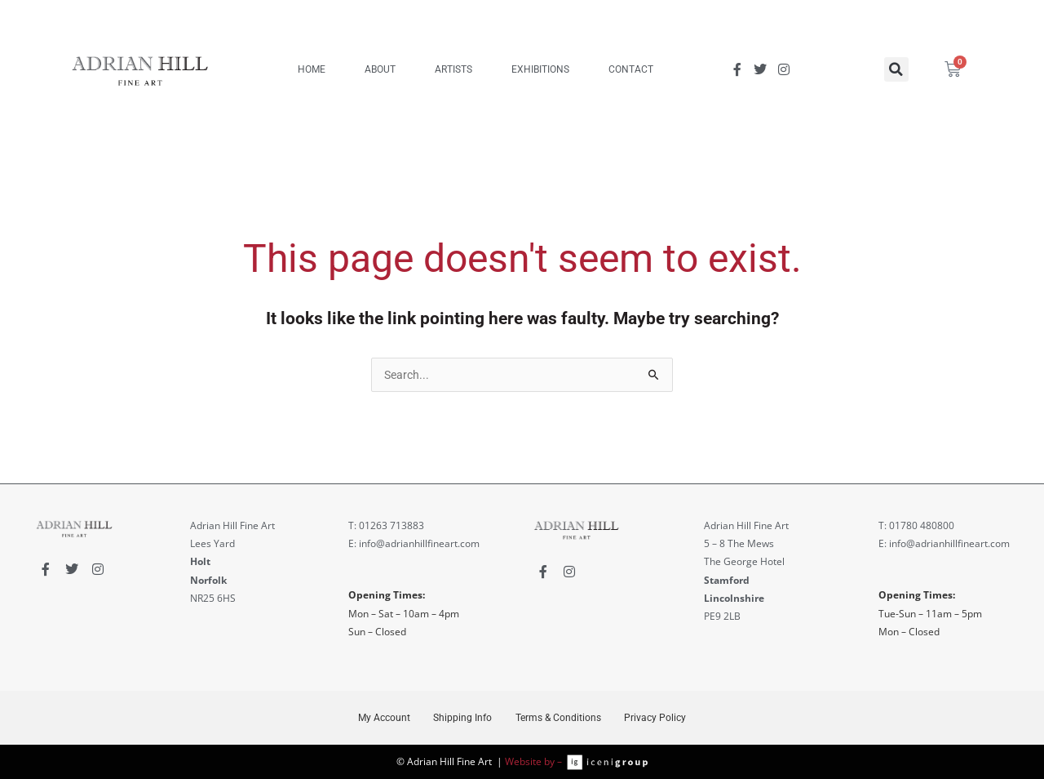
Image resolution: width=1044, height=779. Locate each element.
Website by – (536, 761)
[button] (896, 69)
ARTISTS (453, 69)
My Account (381, 717)
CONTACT (630, 69)
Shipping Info (461, 717)
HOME (311, 69)
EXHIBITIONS (540, 69)
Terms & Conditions (559, 717)
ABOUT (380, 69)
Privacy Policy (658, 717)
